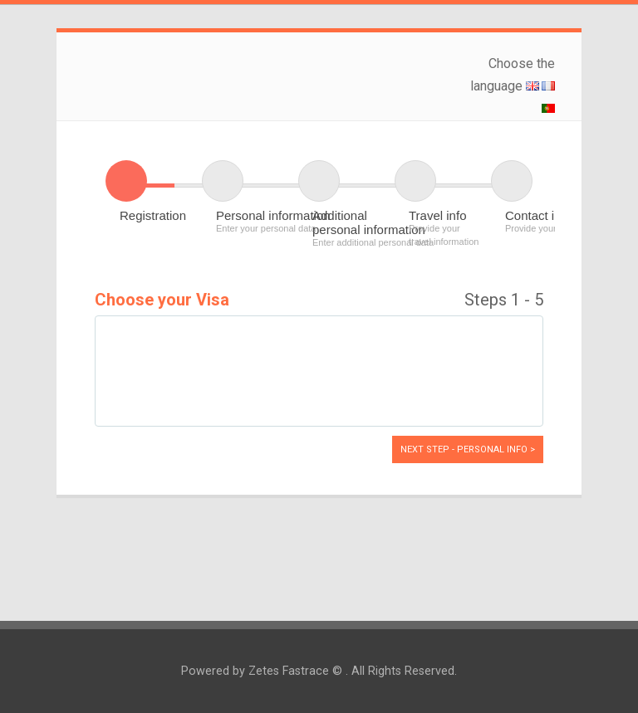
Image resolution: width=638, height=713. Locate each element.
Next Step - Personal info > (467, 449)
